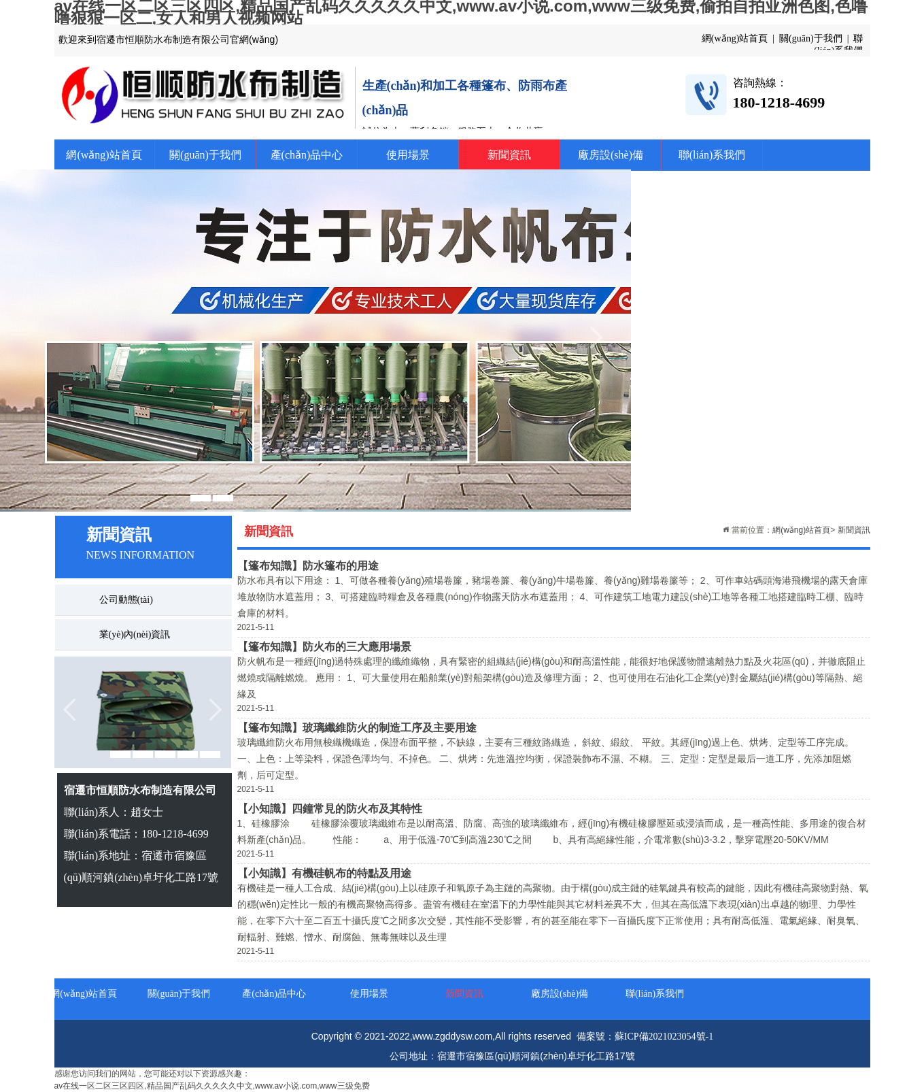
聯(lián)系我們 (712, 155)
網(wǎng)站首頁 (103, 155)
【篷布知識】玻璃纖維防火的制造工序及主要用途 (357, 727)
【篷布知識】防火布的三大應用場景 (324, 646)
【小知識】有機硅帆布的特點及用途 (324, 873)
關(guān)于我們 (205, 155)
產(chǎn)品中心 (307, 155)
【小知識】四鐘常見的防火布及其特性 (329, 808)
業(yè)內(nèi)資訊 (135, 634)
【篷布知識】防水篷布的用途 (308, 566)
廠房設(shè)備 (610, 155)
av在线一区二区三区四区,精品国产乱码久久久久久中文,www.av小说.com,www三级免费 (212, 1086)
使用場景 (408, 155)
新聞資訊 (509, 155)
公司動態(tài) (126, 600)
